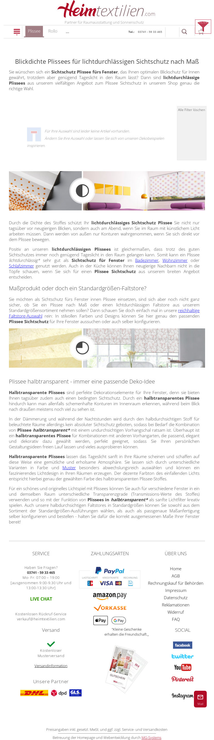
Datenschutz (176, 597)
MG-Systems (151, 737)
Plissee (34, 32)
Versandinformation (51, 665)
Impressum (175, 590)
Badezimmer (147, 260)
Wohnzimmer (175, 260)
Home (175, 568)
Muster (69, 467)
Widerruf (175, 612)
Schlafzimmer (21, 266)
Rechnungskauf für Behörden (175, 583)
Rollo (52, 31)
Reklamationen (175, 605)
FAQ (176, 619)
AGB (176, 576)
